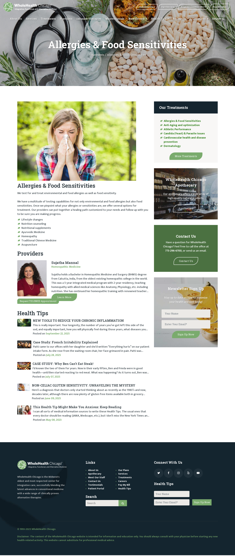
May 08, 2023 (54, 420)
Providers (66, 19)
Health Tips (159, 19)
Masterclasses (115, 19)
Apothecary (185, 207)
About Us (16, 19)
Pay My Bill (124, 486)
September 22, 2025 (58, 334)
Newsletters (136, 19)
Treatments (48, 19)
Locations (199, 19)
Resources (180, 19)
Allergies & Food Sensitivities (182, 121)
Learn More (65, 297)
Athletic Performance (177, 129)
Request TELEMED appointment (37, 302)
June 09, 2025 (53, 399)
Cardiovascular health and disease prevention (185, 139)
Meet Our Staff (96, 478)
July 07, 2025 (52, 377)
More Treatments (186, 155)
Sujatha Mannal (65, 262)
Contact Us (186, 259)
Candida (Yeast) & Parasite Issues (184, 133)
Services (31, 19)
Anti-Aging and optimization (182, 125)
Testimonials (95, 486)
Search (218, 19)
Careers (122, 482)
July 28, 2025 (53, 356)
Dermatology (172, 146)
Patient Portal (96, 489)
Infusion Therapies (89, 19)
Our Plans (123, 471)
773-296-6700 (173, 250)
